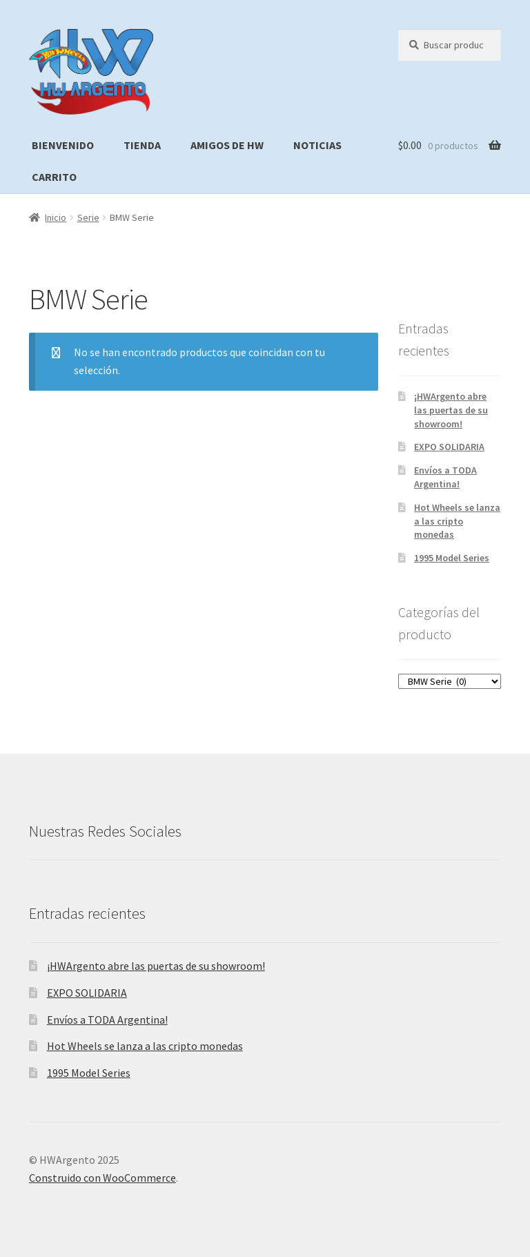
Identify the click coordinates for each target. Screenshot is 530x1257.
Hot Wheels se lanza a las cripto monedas (457, 521)
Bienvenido (63, 145)
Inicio (55, 217)
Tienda (142, 145)
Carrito (54, 177)
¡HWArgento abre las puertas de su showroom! (451, 410)
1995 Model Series (451, 558)
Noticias (317, 145)
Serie (88, 217)
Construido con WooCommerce (102, 1178)
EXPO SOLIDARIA (449, 446)
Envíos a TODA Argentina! (445, 477)
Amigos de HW (227, 145)
